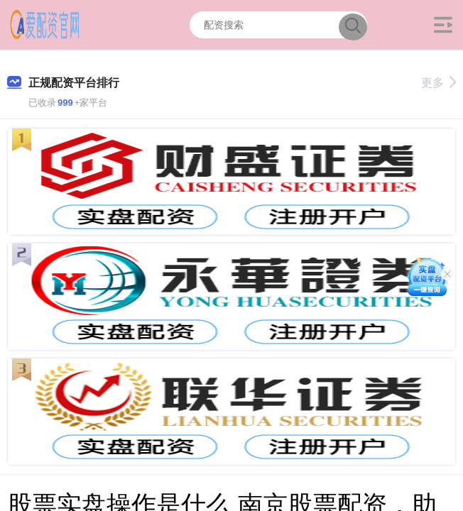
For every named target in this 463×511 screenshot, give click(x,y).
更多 (438, 83)
